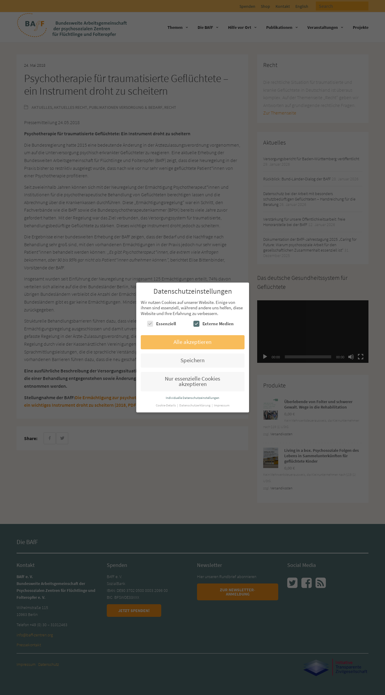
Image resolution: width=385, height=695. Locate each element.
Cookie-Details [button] (166, 405)
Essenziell (161, 324)
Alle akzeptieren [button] (192, 341)
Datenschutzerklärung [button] (195, 405)
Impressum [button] (221, 405)
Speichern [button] (192, 360)
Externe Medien (213, 324)
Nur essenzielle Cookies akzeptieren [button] (192, 381)
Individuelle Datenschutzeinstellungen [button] (192, 398)
